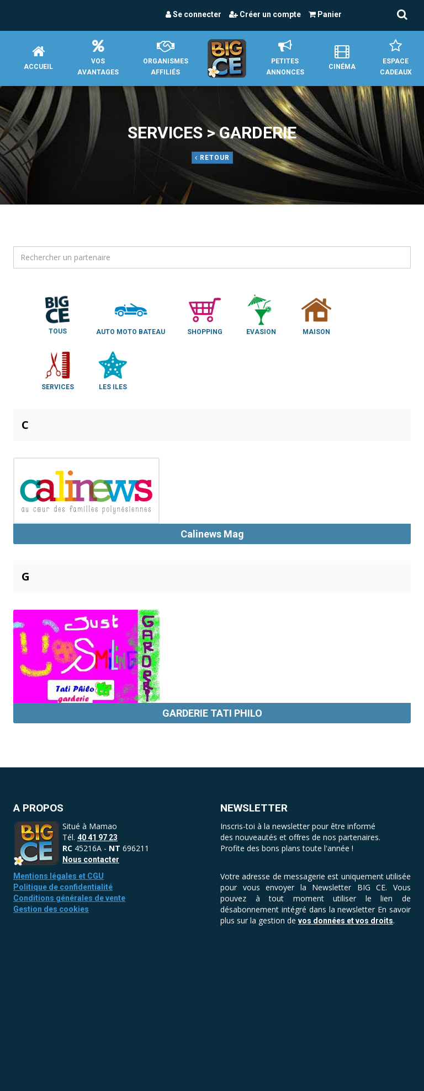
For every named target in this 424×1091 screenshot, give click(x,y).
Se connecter (193, 14)
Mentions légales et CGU (58, 876)
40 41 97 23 (97, 837)
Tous (57, 314)
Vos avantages (98, 57)
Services (57, 369)
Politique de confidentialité (63, 887)
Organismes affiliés (165, 57)
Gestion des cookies (51, 909)
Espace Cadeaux (396, 57)
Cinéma (342, 58)
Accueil (38, 58)
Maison (316, 314)
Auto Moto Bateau (130, 314)
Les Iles (112, 369)
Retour (212, 158)
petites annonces (285, 57)
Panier (325, 14)
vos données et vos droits (345, 920)
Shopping (204, 314)
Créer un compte (265, 14)
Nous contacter (90, 859)
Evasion (261, 314)
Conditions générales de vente (69, 898)
